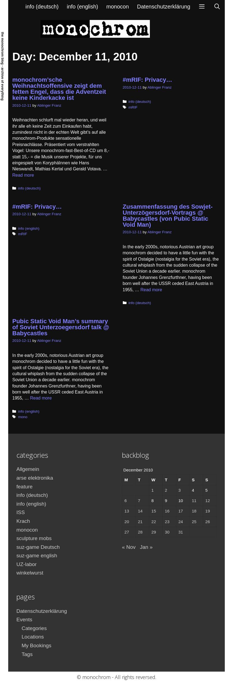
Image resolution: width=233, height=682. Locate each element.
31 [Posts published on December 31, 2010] (180, 532)
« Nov (129, 547)
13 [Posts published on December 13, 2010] (126, 511)
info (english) (82, 7)
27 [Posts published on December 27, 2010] (126, 532)
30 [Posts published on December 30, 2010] (167, 532)
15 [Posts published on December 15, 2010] (154, 511)
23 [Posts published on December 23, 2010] (167, 521)
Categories (34, 628)
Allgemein (27, 469)
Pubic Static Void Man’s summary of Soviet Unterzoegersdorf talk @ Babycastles (60, 327)
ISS (20, 512)
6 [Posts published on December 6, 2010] (125, 500)
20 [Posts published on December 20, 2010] (126, 521)
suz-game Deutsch (38, 547)
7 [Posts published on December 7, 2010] (139, 500)
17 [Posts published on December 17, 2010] (180, 511)
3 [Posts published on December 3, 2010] (179, 490)
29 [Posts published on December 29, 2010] (154, 532)
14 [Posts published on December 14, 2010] (140, 511)
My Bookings (36, 645)
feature (24, 486)
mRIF (133, 107)
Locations (33, 637)
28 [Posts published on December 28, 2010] (140, 532)
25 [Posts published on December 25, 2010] (194, 521)
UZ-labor (26, 564)
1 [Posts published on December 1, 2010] (153, 490)
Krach (23, 521)
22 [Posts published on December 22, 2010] (154, 521)
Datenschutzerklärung (163, 7)
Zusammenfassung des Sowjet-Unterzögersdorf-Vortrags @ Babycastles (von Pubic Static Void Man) (168, 215)
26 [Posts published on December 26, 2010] (207, 521)
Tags (27, 654)
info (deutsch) (42, 7)
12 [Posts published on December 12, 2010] (207, 500)
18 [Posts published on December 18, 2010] (194, 511)
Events (24, 619)
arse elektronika (34, 478)
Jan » (146, 547)
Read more (23, 175)
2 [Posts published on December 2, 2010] (166, 490)
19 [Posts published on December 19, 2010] (207, 511)
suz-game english (36, 555)
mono (22, 417)
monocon (117, 7)
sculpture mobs (34, 538)
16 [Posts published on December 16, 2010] (167, 511)
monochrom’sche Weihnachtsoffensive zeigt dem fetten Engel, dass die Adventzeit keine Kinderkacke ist (59, 88)
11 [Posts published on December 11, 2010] (194, 500)
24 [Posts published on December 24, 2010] (180, 521)
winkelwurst (29, 573)
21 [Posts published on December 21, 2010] (140, 521)
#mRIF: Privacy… (147, 79)
